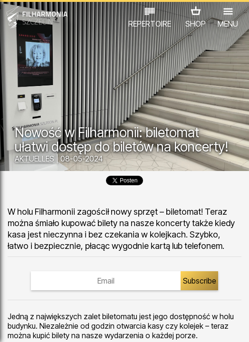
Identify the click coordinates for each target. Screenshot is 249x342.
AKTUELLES (34, 158)
